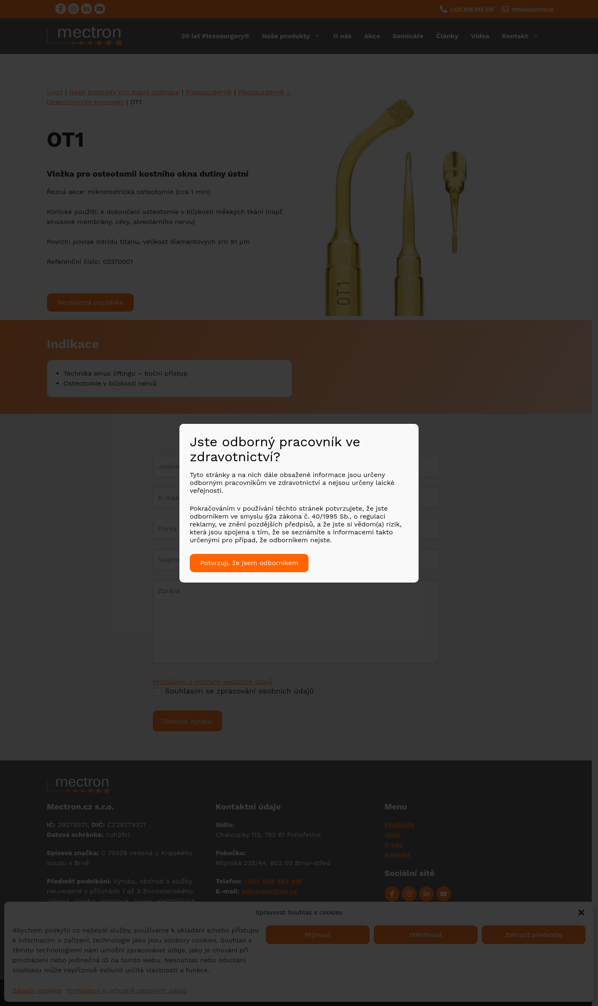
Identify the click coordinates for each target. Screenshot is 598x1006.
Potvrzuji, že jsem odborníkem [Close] (249, 563)
